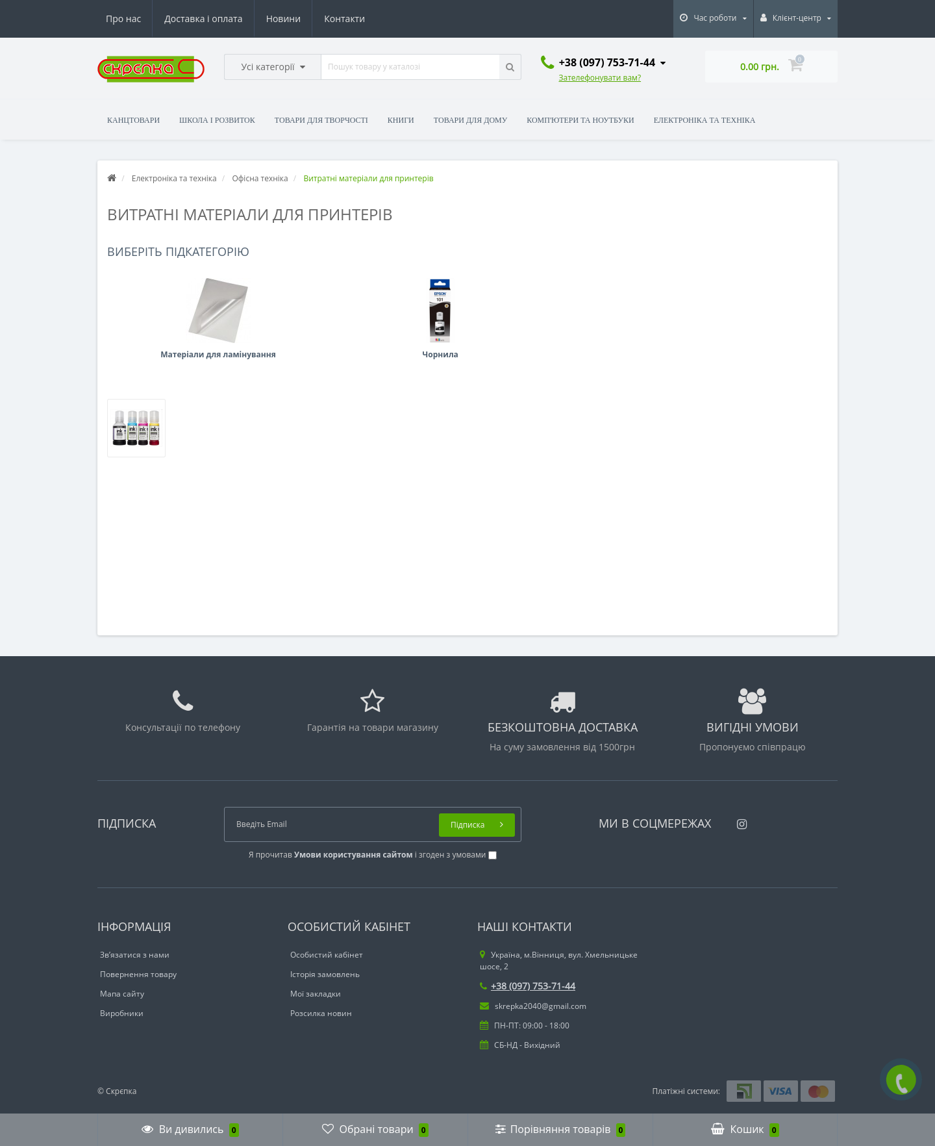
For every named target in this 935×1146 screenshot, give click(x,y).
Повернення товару (138, 974)
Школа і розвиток (217, 120)
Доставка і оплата (203, 18)
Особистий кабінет (326, 954)
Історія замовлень (325, 974)
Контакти (344, 18)
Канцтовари (133, 120)
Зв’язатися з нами (134, 954)
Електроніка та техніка (705, 120)
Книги (401, 120)
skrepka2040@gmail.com (533, 1006)
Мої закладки (315, 993)
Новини (283, 18)
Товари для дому (470, 120)
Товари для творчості (321, 120)
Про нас (123, 18)
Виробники (121, 1013)
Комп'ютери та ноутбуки (580, 120)
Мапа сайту (122, 993)
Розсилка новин (321, 1013)
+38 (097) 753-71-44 (527, 986)
